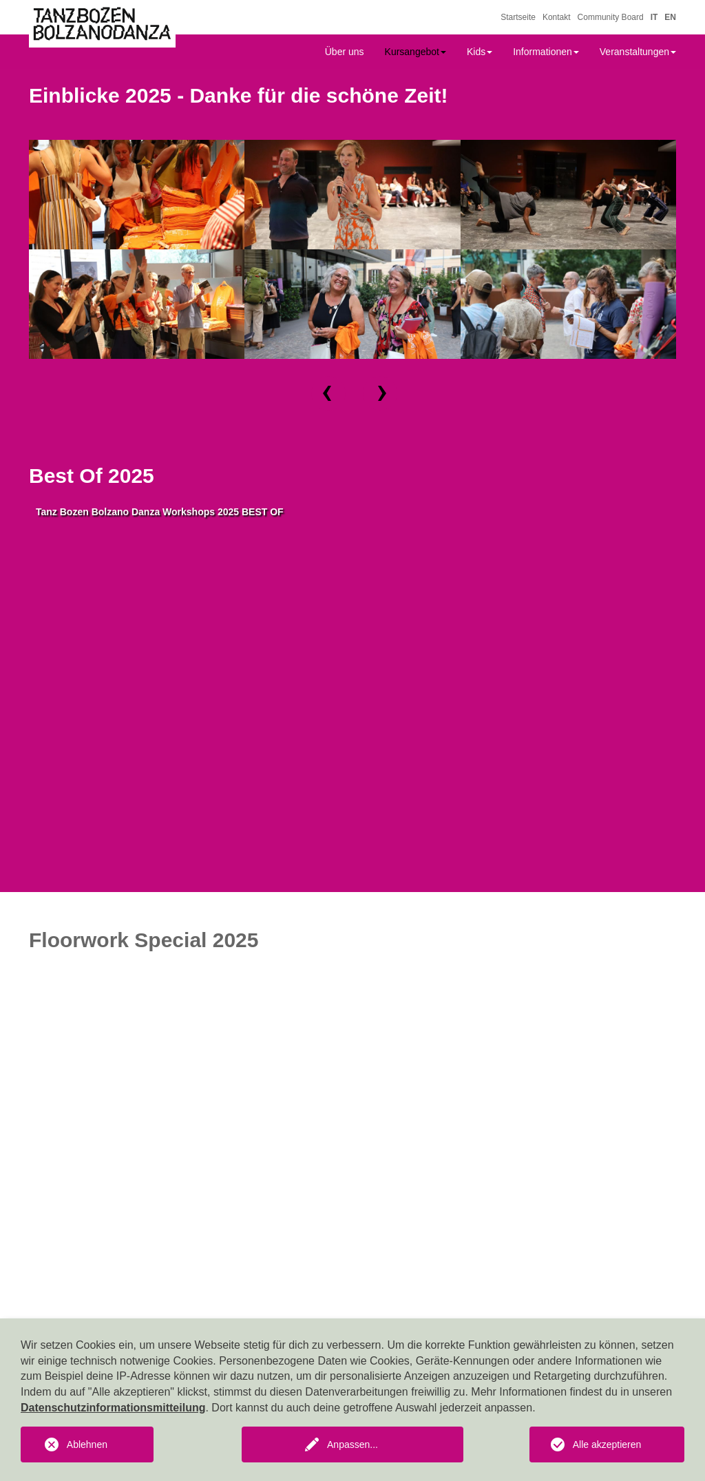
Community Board (611, 17)
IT (654, 17)
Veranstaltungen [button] (638, 51)
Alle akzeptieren (607, 1444)
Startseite (518, 17)
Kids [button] (479, 51)
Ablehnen (87, 1444)
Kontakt (557, 17)
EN (670, 17)
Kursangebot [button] (415, 51)
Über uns (344, 51)
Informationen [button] (546, 51)
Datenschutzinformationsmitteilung (113, 1407)
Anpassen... (352, 1444)
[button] (328, 393)
